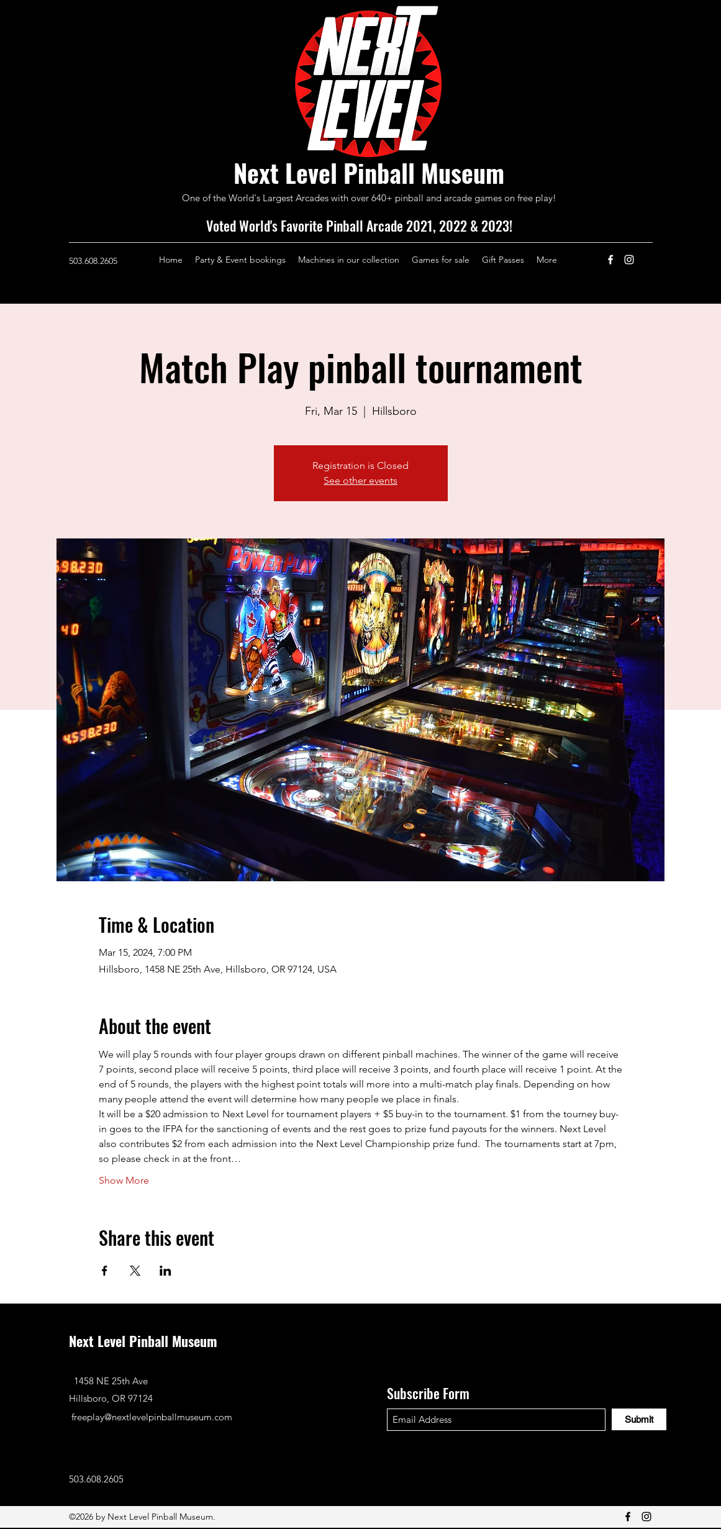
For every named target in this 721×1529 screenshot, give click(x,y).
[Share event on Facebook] (105, 1271)
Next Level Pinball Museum (369, 172)
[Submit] (639, 1419)
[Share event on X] (135, 1271)
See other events (360, 480)
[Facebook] (610, 259)
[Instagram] (629, 259)
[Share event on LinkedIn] (165, 1271)
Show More (124, 1180)
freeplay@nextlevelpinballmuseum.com (151, 1417)
